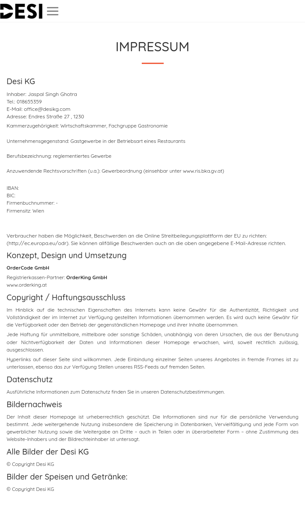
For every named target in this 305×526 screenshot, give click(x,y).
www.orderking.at (27, 285)
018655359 (29, 101)
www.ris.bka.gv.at (202, 171)
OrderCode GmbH (28, 268)
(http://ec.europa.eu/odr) (37, 243)
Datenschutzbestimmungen (192, 392)
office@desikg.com (47, 109)
